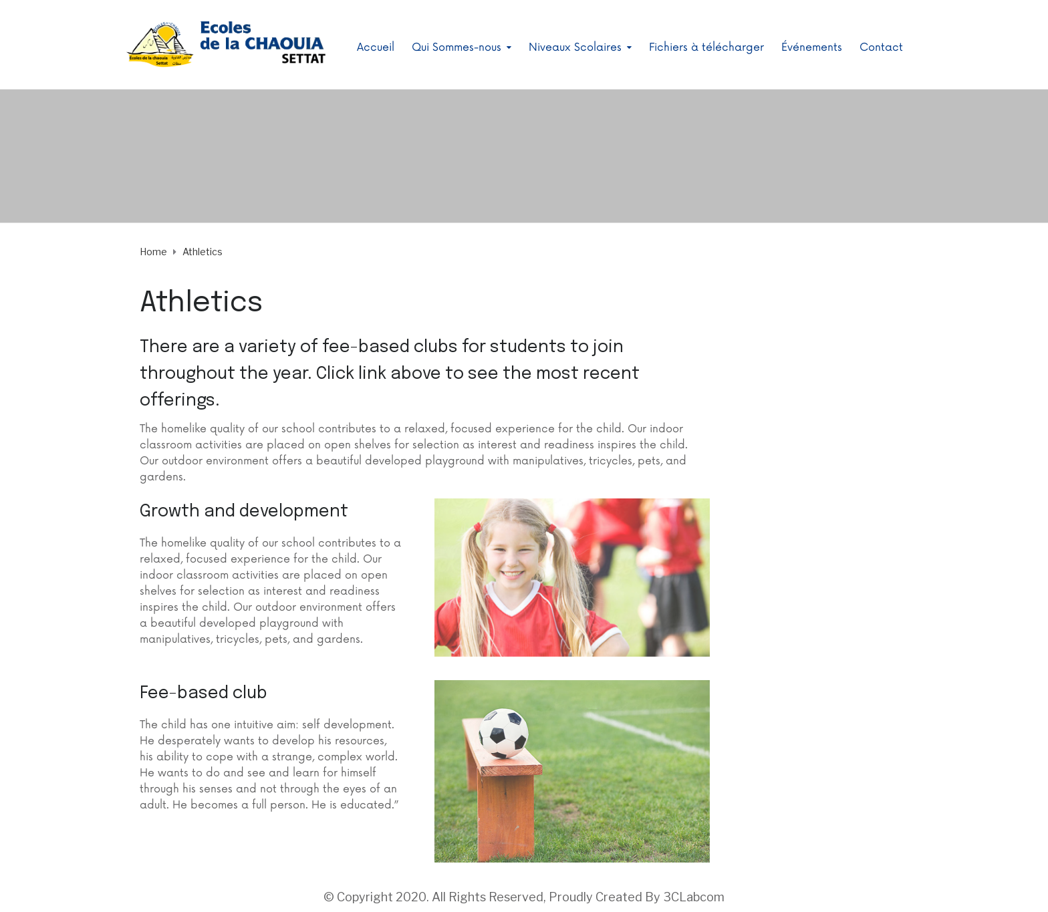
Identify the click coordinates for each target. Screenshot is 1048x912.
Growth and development (244, 511)
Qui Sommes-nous (456, 47)
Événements (811, 47)
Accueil (375, 47)
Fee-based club (203, 693)
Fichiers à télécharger (706, 47)
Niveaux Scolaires (575, 47)
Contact (881, 47)
